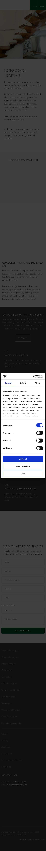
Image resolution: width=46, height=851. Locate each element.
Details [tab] (23, 383)
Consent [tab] (8, 383)
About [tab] (37, 383)
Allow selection (23, 466)
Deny (23, 473)
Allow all (23, 459)
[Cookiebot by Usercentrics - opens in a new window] (32, 376)
